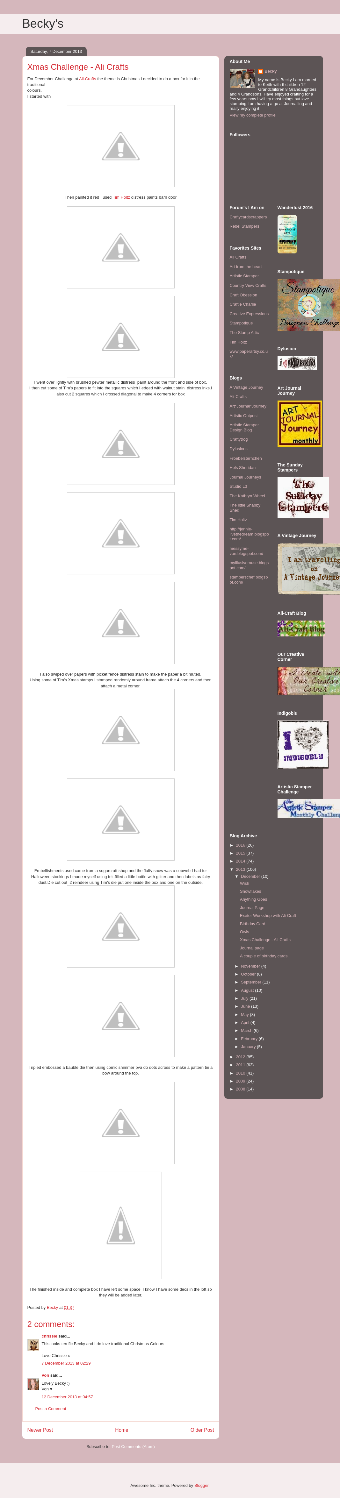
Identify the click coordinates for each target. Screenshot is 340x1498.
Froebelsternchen (246, 458)
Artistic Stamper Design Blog (244, 427)
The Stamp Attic (244, 332)
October (249, 974)
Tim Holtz (121, 197)
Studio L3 (238, 486)
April (245, 1022)
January (249, 1046)
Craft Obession (243, 295)
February (250, 1038)
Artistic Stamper (244, 275)
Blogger (201, 1485)
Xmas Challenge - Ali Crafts (265, 939)
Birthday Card (252, 923)
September (251, 982)
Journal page (252, 948)
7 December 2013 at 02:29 (66, 1363)
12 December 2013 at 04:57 (67, 1397)
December (251, 876)
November (251, 966)
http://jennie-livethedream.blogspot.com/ (249, 534)
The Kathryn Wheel (247, 495)
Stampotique (241, 323)
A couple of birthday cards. (264, 956)
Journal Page (252, 907)
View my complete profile (253, 115)
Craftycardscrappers (248, 217)
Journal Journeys (245, 477)
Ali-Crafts (87, 78)
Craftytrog (239, 439)
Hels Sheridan (243, 467)
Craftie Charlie (243, 304)
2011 (241, 1064)
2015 (241, 853)
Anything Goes (253, 899)
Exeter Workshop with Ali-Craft (268, 915)
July (245, 998)
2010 (241, 1073)
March (247, 1030)
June (246, 1006)
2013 (241, 869)
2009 (241, 1081)
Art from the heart (246, 266)
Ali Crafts (238, 257)
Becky (270, 71)
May (245, 1014)
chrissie (49, 1336)
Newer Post (40, 1430)
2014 (241, 861)
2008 (241, 1089)
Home (121, 1430)
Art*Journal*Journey (248, 406)
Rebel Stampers (244, 226)
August (248, 990)
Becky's (43, 23)
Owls (244, 931)
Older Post (202, 1430)
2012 (241, 1056)
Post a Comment (50, 1408)
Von (45, 1375)
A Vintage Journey (246, 387)
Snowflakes (250, 891)
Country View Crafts (248, 285)
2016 (241, 845)
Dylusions (239, 448)
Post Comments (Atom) (133, 1446)
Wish (244, 883)
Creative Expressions (249, 313)
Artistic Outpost (244, 415)
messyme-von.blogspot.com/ (247, 551)
